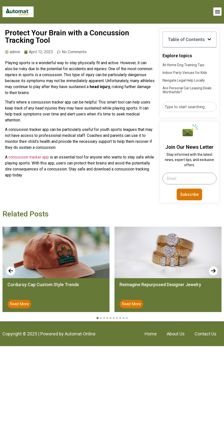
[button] (217, 11)
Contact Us (206, 333)
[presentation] (10, 270)
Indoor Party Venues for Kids (185, 73)
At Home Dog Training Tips (183, 65)
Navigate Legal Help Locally (184, 80)
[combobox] (190, 107)
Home (151, 333)
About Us (176, 333)
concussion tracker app (28, 157)
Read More (19, 304)
